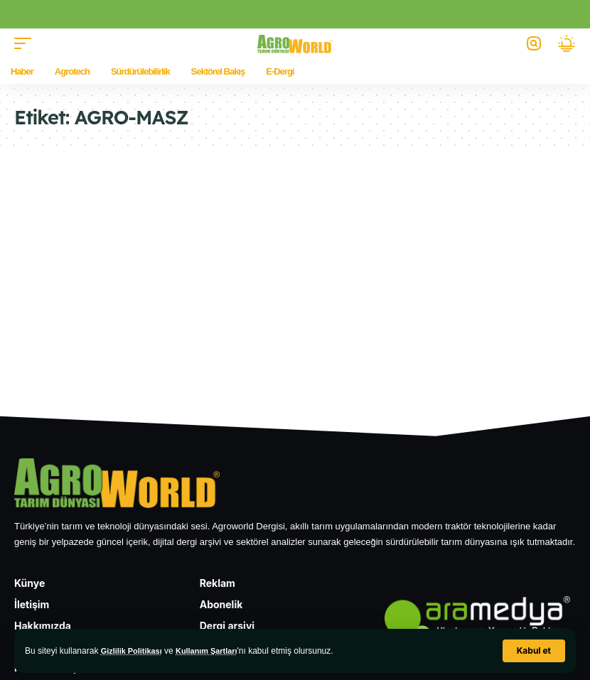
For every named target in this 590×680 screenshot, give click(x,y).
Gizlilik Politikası (134, 651)
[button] (534, 650)
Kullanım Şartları (216, 651)
